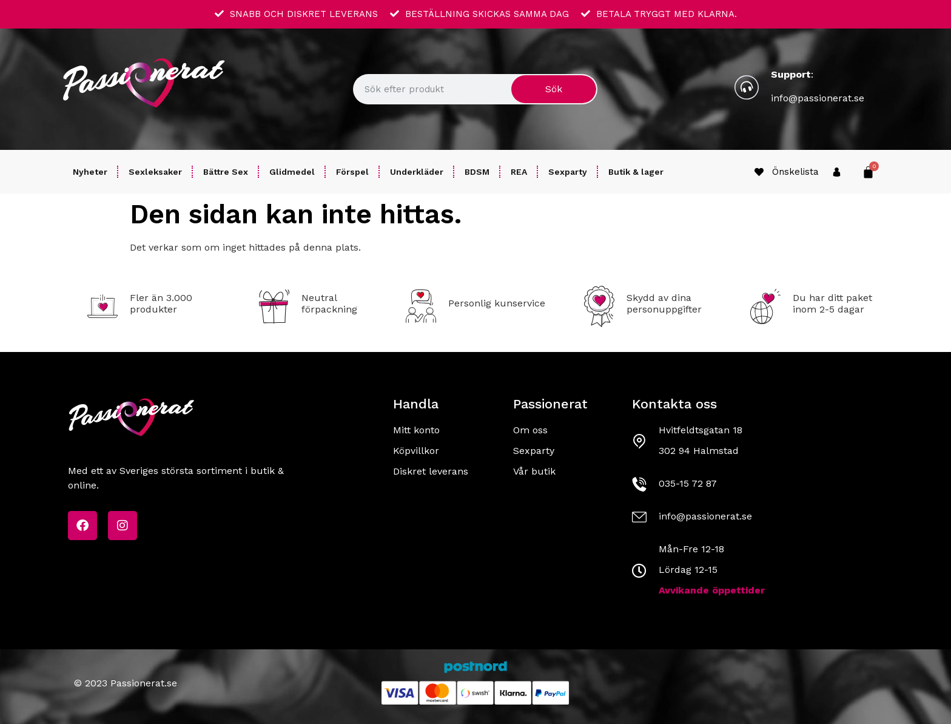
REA (519, 172)
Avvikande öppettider (712, 590)
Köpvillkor (416, 450)
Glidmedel (292, 172)
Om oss (530, 430)
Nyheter (90, 172)
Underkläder (416, 172)
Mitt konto (416, 430)
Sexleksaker (155, 172)
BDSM (477, 172)
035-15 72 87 (688, 483)
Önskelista (795, 171)
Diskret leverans (430, 471)
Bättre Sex (225, 172)
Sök (553, 89)
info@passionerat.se (817, 98)
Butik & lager (636, 172)
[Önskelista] (759, 172)
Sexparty (567, 172)
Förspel (352, 172)
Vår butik (534, 471)
